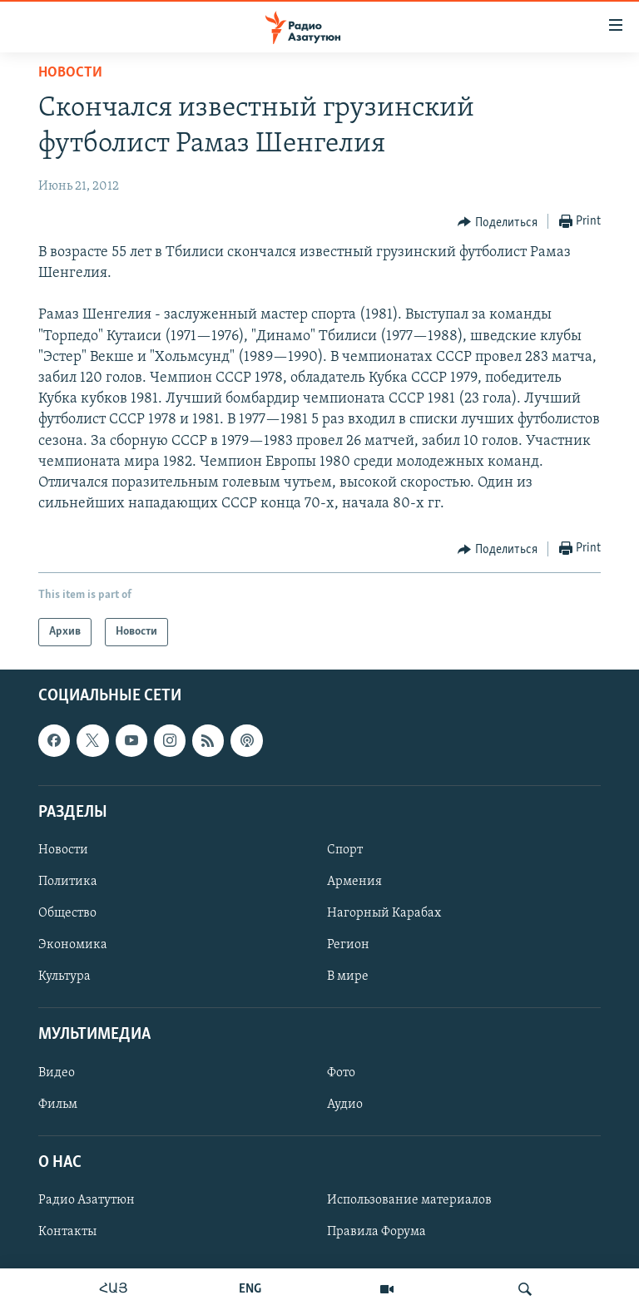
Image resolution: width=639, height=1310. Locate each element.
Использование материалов (409, 1200)
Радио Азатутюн (86, 1200)
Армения (354, 881)
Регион (348, 945)
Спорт (345, 850)
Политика (67, 881)
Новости (70, 73)
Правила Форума (376, 1231)
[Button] (497, 222)
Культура (64, 977)
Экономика (72, 945)
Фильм (57, 1104)
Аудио (345, 1104)
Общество (67, 913)
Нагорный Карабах (384, 913)
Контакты (67, 1231)
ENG (250, 1289)
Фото (341, 1073)
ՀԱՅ (113, 1289)
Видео (56, 1073)
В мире (348, 977)
